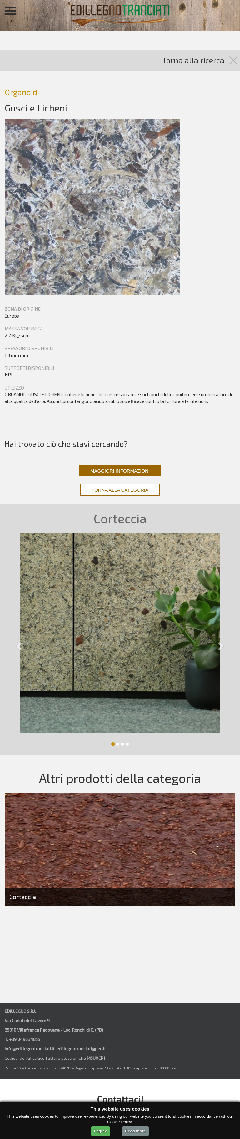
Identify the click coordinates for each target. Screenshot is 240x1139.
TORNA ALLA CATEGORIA (120, 490)
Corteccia (22, 896)
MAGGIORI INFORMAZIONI (120, 471)
